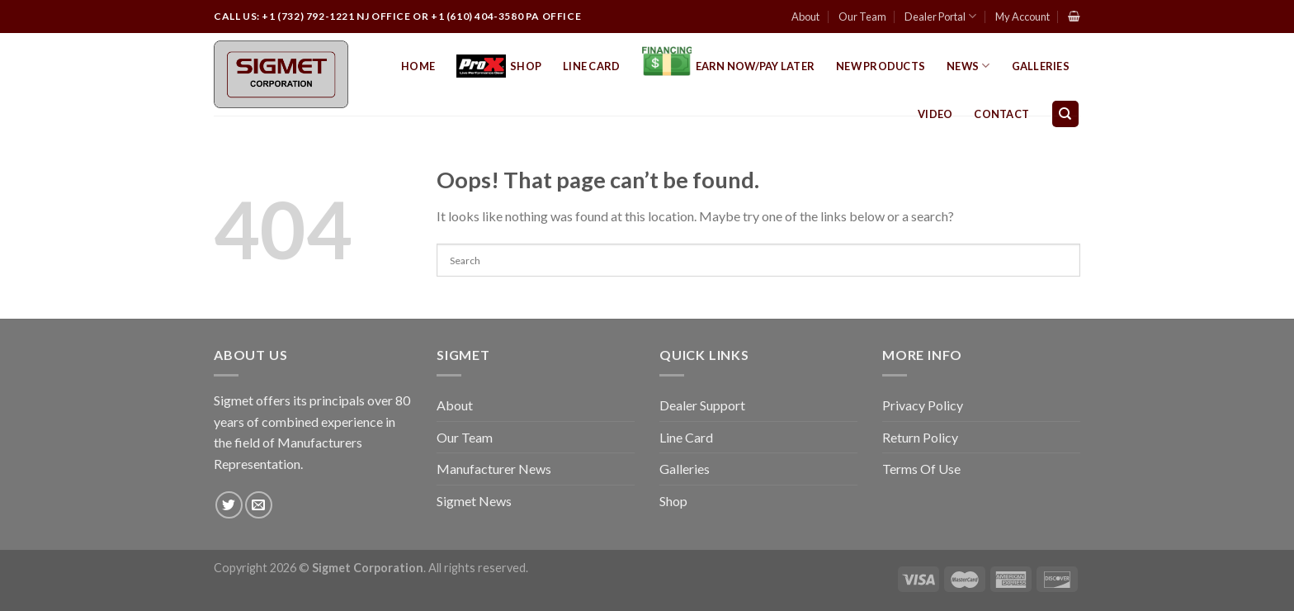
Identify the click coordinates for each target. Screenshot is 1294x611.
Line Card (591, 66)
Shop (498, 66)
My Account (1022, 16)
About (805, 16)
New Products (880, 66)
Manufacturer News (494, 468)
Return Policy (920, 437)
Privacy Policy (922, 405)
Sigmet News (474, 501)
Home (418, 66)
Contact (1001, 114)
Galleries (1041, 66)
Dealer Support (702, 405)
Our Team (862, 16)
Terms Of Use (921, 468)
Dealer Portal (940, 16)
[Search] (1065, 114)
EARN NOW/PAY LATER (728, 66)
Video (935, 114)
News (968, 65)
